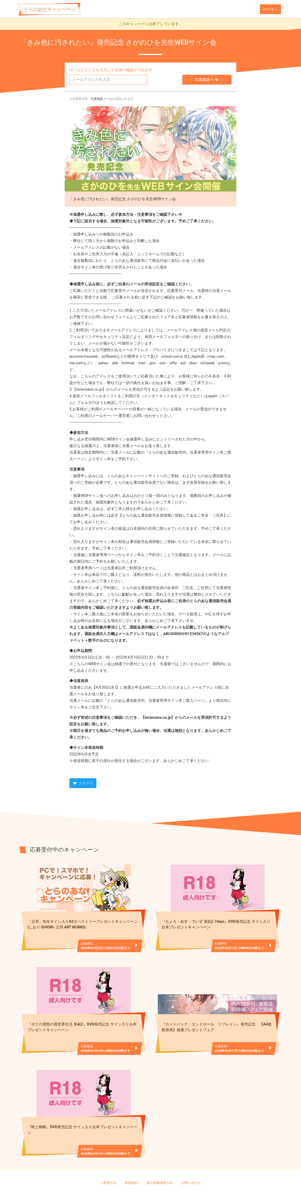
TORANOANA (152, 1186)
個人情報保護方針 (160, 1162)
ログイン (270, 9)
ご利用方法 (108, 1162)
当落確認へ (207, 79)
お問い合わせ (191, 1162)
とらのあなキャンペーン (49, 9)
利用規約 (131, 1162)
